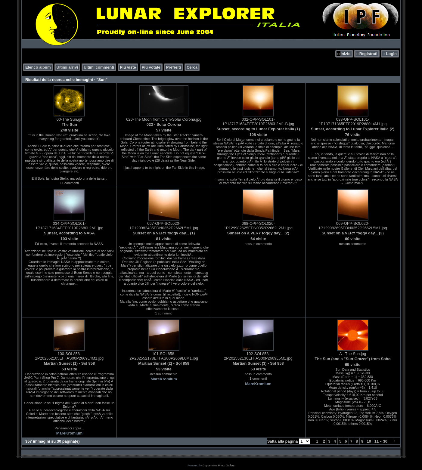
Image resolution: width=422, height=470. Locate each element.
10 (369, 441)
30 (385, 441)
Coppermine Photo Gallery (218, 465)
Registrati (368, 53)
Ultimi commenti (99, 67)
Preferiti (173, 67)
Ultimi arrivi (67, 67)
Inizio (345, 53)
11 (376, 441)
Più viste (128, 67)
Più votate (151, 67)
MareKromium (69, 433)
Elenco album (38, 67)
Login (391, 53)
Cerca (192, 67)
